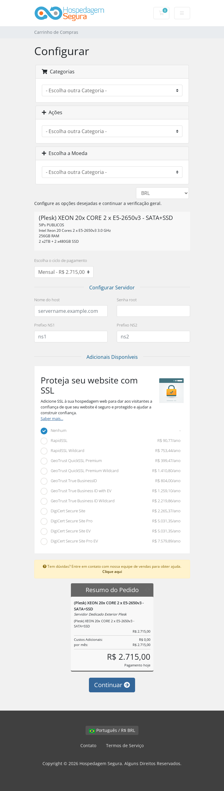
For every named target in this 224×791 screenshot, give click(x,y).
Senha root (127, 299)
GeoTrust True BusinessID (111, 481)
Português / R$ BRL (112, 730)
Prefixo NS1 (44, 325)
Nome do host (47, 299)
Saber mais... (52, 418)
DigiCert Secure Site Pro (111, 521)
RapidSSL (111, 441)
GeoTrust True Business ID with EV (111, 491)
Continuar (112, 685)
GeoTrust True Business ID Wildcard (111, 501)
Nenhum (111, 431)
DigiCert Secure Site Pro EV (111, 541)
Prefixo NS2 (127, 325)
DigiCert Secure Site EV (111, 531)
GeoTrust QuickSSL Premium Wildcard (111, 471)
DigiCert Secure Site (111, 511)
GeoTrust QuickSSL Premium (111, 461)
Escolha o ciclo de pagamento (60, 260)
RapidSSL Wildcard (111, 451)
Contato (88, 745)
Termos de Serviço (125, 745)
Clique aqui (112, 571)
